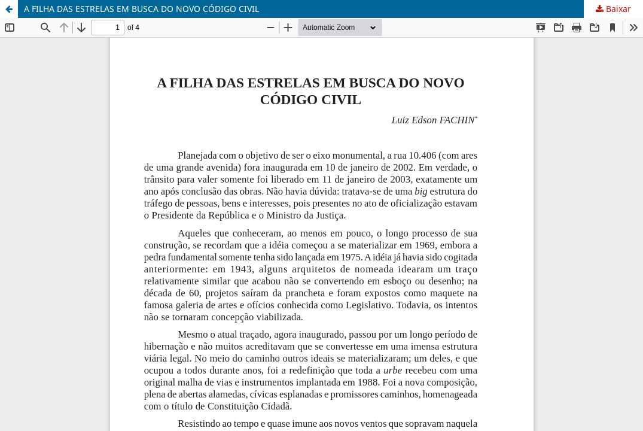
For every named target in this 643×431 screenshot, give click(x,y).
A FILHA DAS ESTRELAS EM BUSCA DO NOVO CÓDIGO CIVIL (141, 8)
